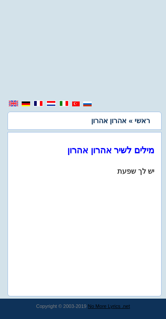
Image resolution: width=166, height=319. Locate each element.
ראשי (142, 120)
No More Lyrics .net (109, 306)
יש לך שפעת (135, 171)
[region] (83, 51)
